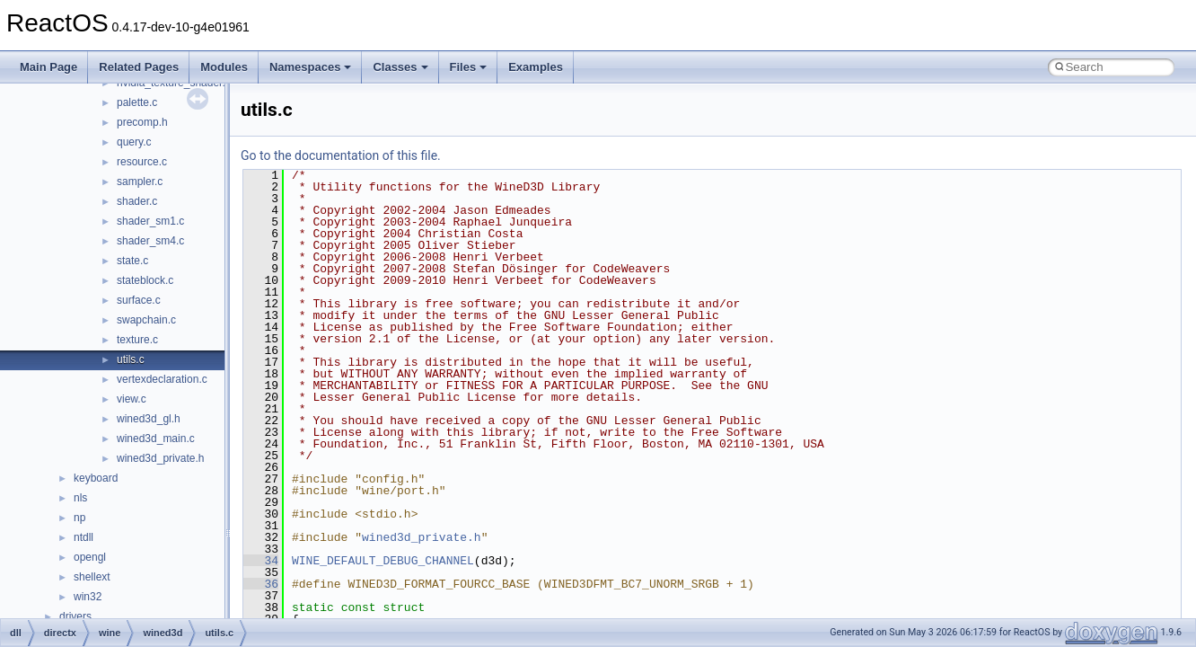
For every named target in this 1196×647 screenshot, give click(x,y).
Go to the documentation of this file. (341, 155)
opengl (90, 557)
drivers (75, 616)
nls (80, 498)
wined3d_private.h (160, 458)
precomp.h (142, 122)
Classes (400, 67)
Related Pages (139, 67)
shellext (92, 577)
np (79, 517)
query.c (134, 142)
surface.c (139, 300)
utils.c (131, 359)
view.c (131, 399)
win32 (87, 596)
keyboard (96, 478)
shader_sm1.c (150, 221)
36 (260, 584)
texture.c (137, 339)
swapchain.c (146, 320)
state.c (132, 260)
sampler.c (140, 181)
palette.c (137, 102)
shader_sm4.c (150, 241)
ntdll (83, 537)
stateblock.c (145, 280)
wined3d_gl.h (148, 418)
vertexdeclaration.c (162, 379)
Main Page (48, 67)
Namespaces (310, 67)
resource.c (142, 161)
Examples (535, 67)
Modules (224, 67)
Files (469, 67)
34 (260, 561)
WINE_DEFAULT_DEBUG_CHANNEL (383, 561)
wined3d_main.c (156, 438)
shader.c (137, 201)
